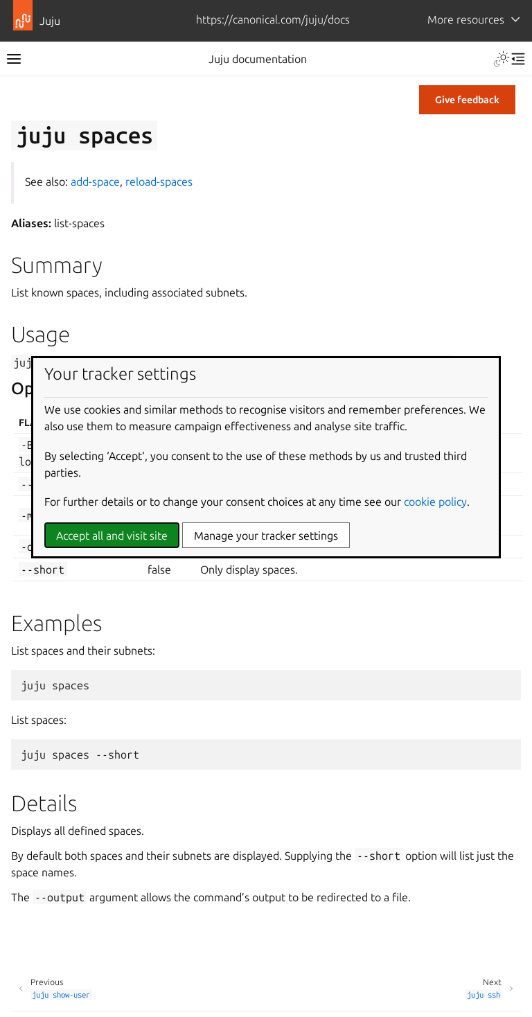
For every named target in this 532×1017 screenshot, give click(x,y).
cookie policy (435, 501)
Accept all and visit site (112, 535)
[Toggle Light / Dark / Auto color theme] (501, 59)
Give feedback (467, 99)
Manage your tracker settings (266, 535)
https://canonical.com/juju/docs (273, 19)
